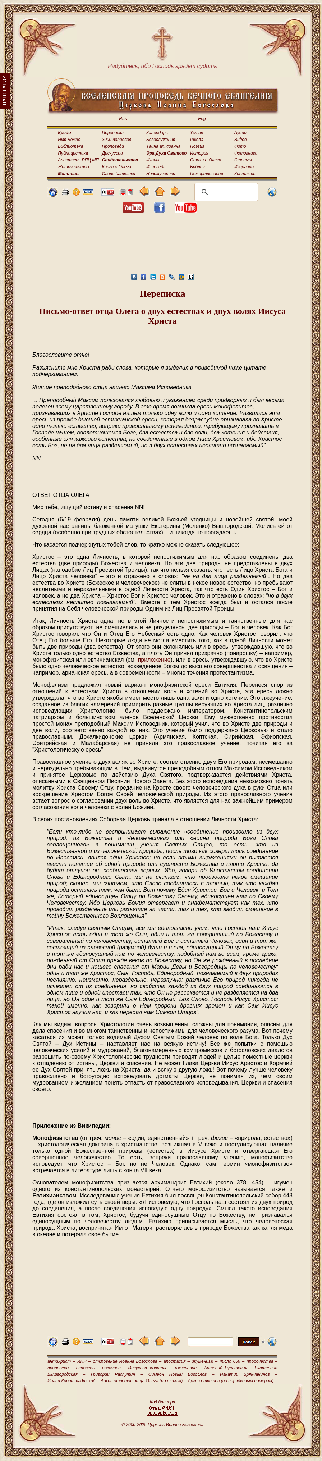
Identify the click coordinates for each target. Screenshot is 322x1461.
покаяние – (113, 1367)
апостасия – (177, 1361)
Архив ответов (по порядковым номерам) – (232, 1380)
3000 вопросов (117, 139)
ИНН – (84, 1361)
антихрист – (61, 1361)
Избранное (245, 166)
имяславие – (188, 1367)
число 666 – (232, 1361)
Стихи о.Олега (205, 160)
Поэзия (197, 146)
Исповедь (155, 166)
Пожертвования (206, 173)
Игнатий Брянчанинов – (248, 1374)
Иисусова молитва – (150, 1367)
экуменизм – (204, 1361)
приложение (154, 660)
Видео (240, 139)
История (199, 153)
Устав (196, 132)
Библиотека (70, 146)
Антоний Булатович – (228, 1367)
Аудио (240, 132)
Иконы (152, 160)
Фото (240, 146)
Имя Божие (69, 139)
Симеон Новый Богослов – (181, 1374)
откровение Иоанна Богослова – (127, 1361)
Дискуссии (112, 153)
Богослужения (160, 139)
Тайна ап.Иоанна (163, 146)
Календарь (157, 132)
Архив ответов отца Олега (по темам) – (143, 1380)
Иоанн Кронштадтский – (73, 1380)
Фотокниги (245, 153)
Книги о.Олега (116, 166)
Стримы (243, 160)
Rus (122, 118)
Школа (196, 139)
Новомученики (160, 173)
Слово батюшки (118, 173)
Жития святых (73, 166)
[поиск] (225, 192)
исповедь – (88, 1367)
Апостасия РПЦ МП (78, 160)
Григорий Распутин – (117, 1374)
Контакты (245, 173)
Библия (197, 166)
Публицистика (73, 153)
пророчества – (262, 1361)
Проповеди (113, 146)
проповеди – (60, 1367)
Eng (202, 118)
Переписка (113, 132)
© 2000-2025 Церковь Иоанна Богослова (162, 1424)
